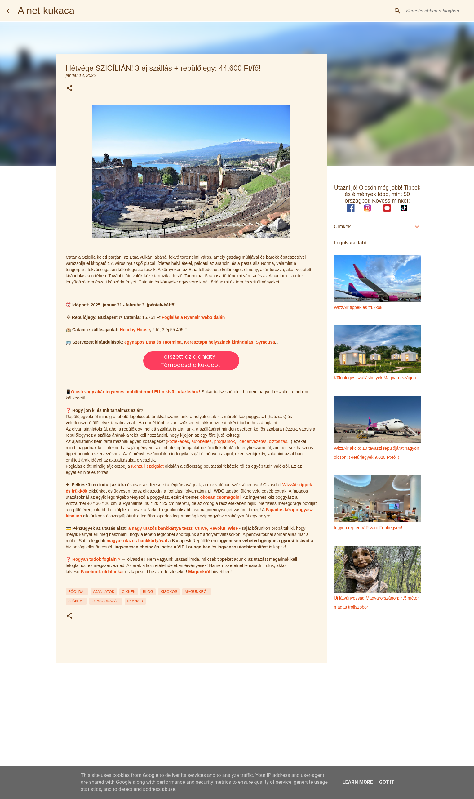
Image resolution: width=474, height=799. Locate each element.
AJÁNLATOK (103, 592)
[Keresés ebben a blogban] (436, 10)
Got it (386, 782)
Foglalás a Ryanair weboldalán (193, 317)
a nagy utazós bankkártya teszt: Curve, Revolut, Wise (183, 528)
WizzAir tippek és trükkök (358, 307)
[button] (69, 88)
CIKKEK (128, 592)
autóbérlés (201, 441)
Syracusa (265, 342)
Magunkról (199, 571)
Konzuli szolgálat (147, 466)
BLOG (148, 592)
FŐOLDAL (77, 592)
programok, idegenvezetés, (241, 441)
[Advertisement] (191, 715)
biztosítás (278, 441)
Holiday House (135, 329)
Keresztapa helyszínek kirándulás (218, 342)
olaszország (106, 601)
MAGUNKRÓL (197, 592)
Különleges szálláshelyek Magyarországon (375, 377)
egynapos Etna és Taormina (153, 342)
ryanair (135, 601)
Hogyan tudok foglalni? (96, 559)
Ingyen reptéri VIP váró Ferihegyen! (368, 527)
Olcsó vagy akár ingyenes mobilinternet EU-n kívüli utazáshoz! (135, 391)
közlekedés (178, 441)
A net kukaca (46, 10)
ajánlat (76, 601)
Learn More (358, 782)
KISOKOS (169, 592)
